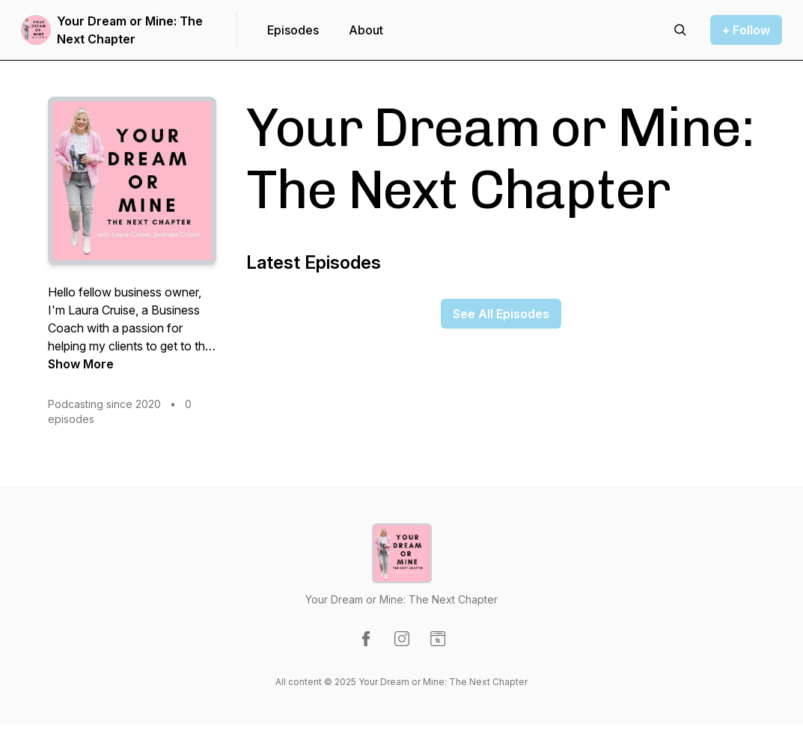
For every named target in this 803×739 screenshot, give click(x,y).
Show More (81, 363)
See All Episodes (501, 313)
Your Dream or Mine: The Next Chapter (130, 29)
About (366, 29)
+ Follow (746, 29)
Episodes (293, 29)
